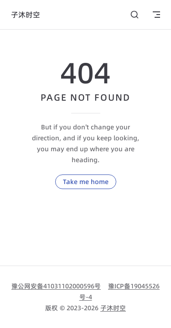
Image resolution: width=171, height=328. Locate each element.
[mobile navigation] (156, 14)
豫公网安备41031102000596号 (56, 286)
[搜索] (134, 14)
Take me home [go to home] (86, 181)
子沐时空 (113, 308)
